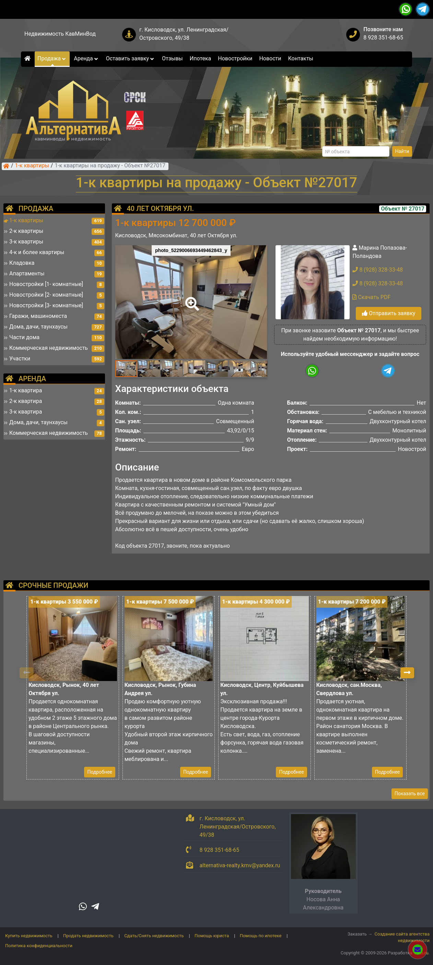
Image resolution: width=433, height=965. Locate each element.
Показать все (410, 793)
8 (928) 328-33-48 (377, 269)
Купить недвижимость (28, 935)
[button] (190, 299)
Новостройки (235, 58)
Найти (402, 151)
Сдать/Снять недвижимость (154, 935)
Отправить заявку (388, 313)
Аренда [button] (86, 58)
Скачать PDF (371, 297)
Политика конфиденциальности (38, 945)
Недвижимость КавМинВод (60, 34)
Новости (270, 58)
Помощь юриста (212, 935)
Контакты (300, 58)
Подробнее (99, 772)
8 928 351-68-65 (383, 37)
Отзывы (172, 58)
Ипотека (200, 58)
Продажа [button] (52, 58)
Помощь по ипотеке (261, 935)
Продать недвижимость (88, 935)
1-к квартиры (32, 166)
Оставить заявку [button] (130, 58)
